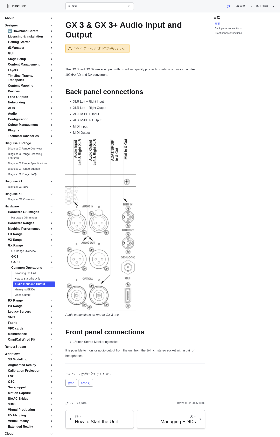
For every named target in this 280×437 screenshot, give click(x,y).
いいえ (85, 383)
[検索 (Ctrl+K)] (99, 6)
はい (71, 383)
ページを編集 (76, 403)
